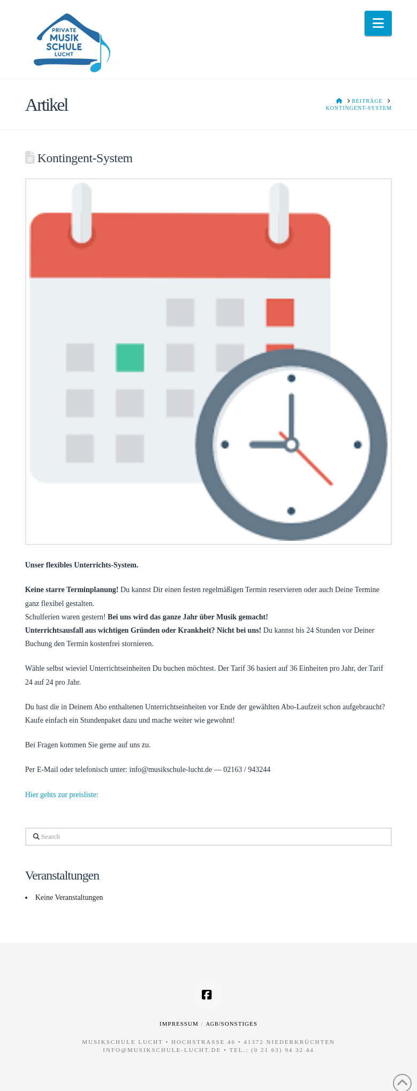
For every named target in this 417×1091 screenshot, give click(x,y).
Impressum (179, 1023)
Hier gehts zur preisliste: (61, 795)
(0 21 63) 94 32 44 (282, 1050)
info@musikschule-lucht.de (162, 1050)
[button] (378, 23)
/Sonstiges (231, 1023)
